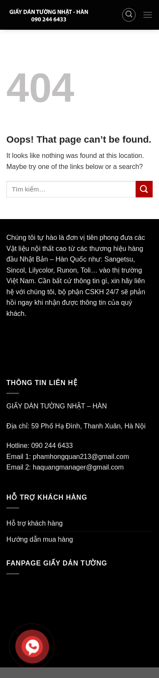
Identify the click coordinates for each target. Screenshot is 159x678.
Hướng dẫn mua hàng (39, 539)
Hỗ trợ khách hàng (34, 523)
